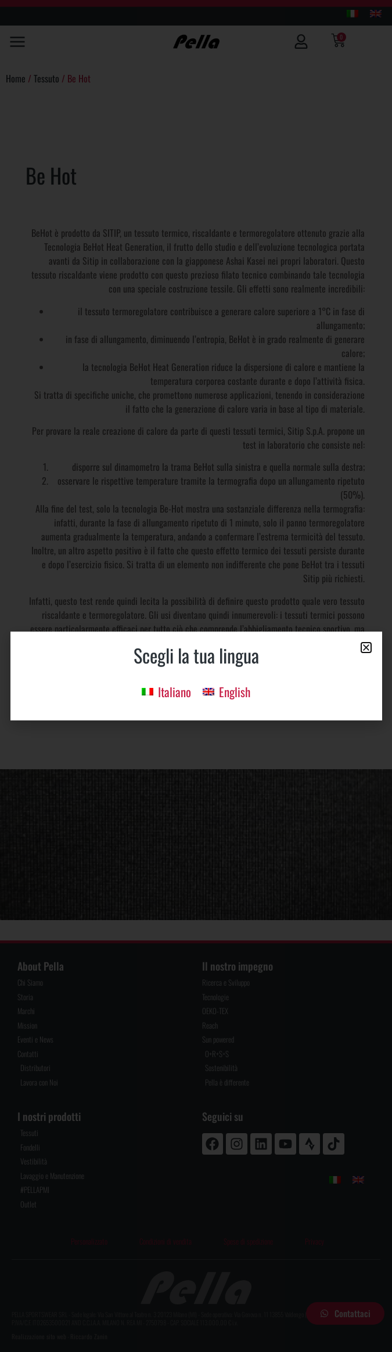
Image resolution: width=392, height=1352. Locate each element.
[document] (196, 676)
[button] (366, 647)
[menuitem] (166, 691)
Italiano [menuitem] (174, 692)
